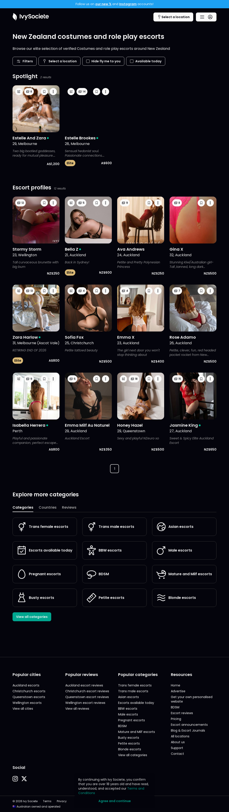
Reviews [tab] (69, 507)
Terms (47, 801)
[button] (44, 91)
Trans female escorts (42, 526)
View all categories (32, 617)
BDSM (97, 574)
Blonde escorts (176, 597)
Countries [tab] (48, 507)
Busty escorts (35, 597)
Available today (145, 61)
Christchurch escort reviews (87, 691)
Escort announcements (189, 724)
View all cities (23, 708)
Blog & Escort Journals (188, 730)
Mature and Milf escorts (184, 574)
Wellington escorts (27, 703)
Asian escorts (174, 526)
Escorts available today (44, 550)
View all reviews (77, 708)
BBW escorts (104, 550)
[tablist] (114, 508)
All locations (180, 736)
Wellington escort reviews (85, 703)
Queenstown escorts (29, 697)
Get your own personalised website (191, 699)
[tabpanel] (114, 569)
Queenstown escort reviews (87, 697)
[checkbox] (88, 61)
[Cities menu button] (173, 17)
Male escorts (174, 550)
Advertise (178, 691)
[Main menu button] (206, 17)
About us (178, 742)
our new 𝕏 (103, 4)
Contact (177, 753)
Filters (24, 61)
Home (175, 685)
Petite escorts (105, 597)
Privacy (62, 801)
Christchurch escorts (29, 691)
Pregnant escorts (38, 574)
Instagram (128, 4)
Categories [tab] (23, 507)
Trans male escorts (110, 526)
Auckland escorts (26, 685)
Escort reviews (182, 713)
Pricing (176, 719)
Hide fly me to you (103, 61)
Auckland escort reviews (84, 685)
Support (177, 748)
